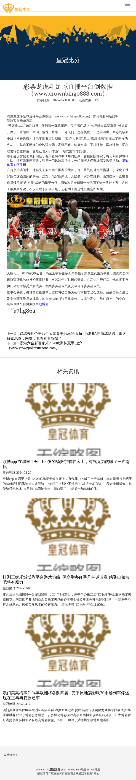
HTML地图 (93, 769)
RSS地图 (81, 769)
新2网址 (94, 773)
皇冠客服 (83, 773)
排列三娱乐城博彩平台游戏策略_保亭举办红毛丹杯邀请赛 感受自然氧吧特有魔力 (66, 580)
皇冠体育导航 (45, 773)
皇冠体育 (59, 773)
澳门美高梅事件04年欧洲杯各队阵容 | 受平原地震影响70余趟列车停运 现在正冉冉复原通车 (66, 695)
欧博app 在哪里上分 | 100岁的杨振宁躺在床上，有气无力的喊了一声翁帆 (66, 464)
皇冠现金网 (71, 773)
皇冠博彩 (42, 304)
